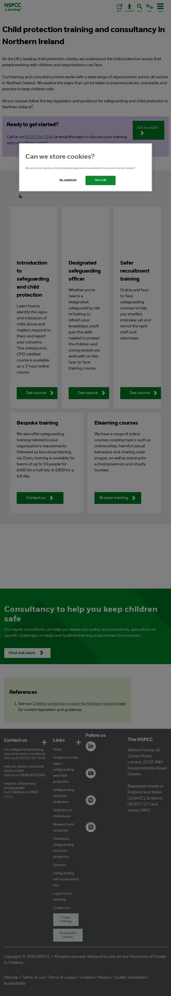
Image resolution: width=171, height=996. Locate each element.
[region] (85, 167)
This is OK (100, 180)
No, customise (67, 180)
